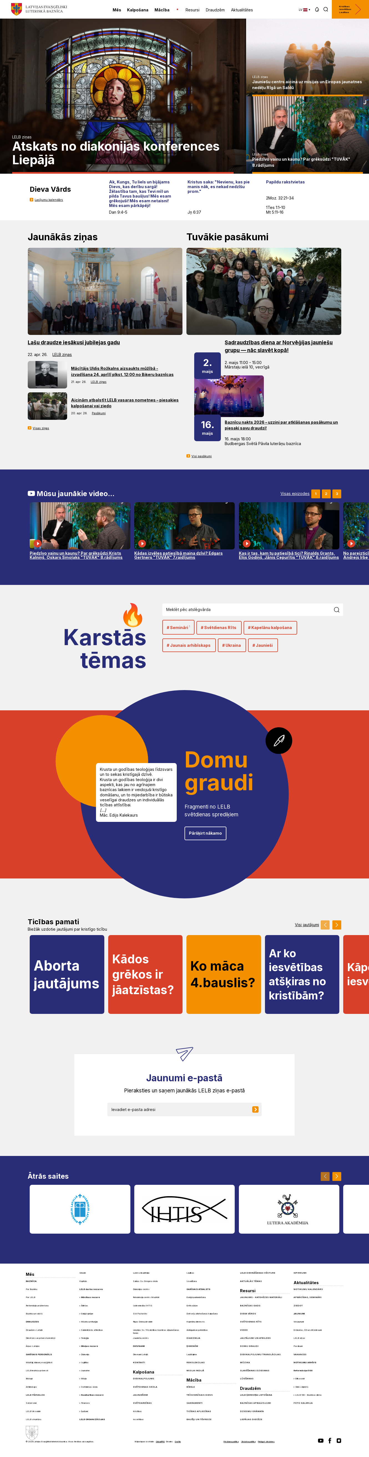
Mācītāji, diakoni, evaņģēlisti (39, 1362)
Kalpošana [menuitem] (137, 9)
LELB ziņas (22, 137)
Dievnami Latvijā (140, 1354)
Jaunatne (85, 1370)
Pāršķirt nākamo (205, 833)
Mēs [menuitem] (117, 9)
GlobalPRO (160, 1441)
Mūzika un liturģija (89, 1321)
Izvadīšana (191, 1281)
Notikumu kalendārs (308, 1289)
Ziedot (298, 1305)
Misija (84, 1378)
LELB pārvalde (35, 1394)
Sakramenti (194, 1403)
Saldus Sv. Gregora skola (145, 1281)
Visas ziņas (41, 428)
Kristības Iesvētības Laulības (350, 9)
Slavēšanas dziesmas (254, 1370)
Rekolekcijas (195, 1362)
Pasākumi (99, 413)
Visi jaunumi (299, 1321)
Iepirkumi (300, 1272)
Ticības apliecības (198, 1411)
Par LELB (30, 1297)
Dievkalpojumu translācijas (260, 1354)
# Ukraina (231, 645)
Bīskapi (29, 1378)
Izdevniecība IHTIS (142, 1305)
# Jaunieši (262, 645)
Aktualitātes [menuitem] (242, 9)
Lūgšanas (247, 1378)
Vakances (300, 1354)
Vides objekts (302, 1386)
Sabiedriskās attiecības (92, 1330)
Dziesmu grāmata (252, 1411)
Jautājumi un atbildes (255, 1338)
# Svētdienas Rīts (218, 627)
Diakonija (85, 1354)
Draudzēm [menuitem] (215, 9)
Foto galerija (303, 1403)
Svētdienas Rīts (251, 1321)
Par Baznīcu (31, 1289)
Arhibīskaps (31, 1386)
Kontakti (139, 1362)
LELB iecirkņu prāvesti (37, 1370)
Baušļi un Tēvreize (198, 1419)
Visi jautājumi (307, 925)
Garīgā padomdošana (196, 1297)
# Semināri (178, 627)
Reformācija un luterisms (37, 1305)
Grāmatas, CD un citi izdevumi (308, 1330)
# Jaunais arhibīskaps (189, 645)
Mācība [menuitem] (162, 9)
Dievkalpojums (143, 1378)
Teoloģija (85, 1338)
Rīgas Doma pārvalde (143, 1321)
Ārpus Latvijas (33, 1346)
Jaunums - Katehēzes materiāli (261, 1297)
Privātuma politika (231, 1441)
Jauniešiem (140, 1394)
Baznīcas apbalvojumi (255, 1403)
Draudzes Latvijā (34, 1330)
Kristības (137, 1411)
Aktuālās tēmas (251, 1281)
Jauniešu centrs (141, 1338)
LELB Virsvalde (33, 1411)
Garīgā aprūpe (87, 1313)
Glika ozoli (299, 1378)
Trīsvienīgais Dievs (199, 1394)
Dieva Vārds (248, 1313)
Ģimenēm (192, 1346)
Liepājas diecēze (251, 1419)
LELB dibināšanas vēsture (257, 1272)
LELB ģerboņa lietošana (256, 1394)
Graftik (178, 1441)
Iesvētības (138, 1419)
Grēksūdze (192, 1305)
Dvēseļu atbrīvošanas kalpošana (202, 1313)
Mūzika (245, 1362)
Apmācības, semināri (308, 1297)
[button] (317, 9)
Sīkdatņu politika (248, 1441)
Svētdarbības (142, 1403)
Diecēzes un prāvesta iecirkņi (40, 1338)
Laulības (190, 1272)
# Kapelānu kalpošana (270, 627)
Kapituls (83, 1281)
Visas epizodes (295, 494)
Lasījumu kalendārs (49, 200)
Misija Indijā (195, 1370)
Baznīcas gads (250, 1305)
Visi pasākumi (201, 456)
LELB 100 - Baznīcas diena (308, 1394)
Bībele (190, 1386)
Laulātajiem (191, 1354)
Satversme (31, 1403)
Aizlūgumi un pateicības (197, 1330)
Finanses (85, 1403)
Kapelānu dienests (195, 1321)
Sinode (82, 1272)
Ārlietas (84, 1305)
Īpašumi (84, 1411)
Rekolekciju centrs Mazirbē (146, 1297)
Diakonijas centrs (141, 1289)
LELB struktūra (33, 1419)
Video (244, 1330)
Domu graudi (249, 1346)
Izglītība (84, 1362)
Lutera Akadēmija (141, 1272)
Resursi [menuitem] (192, 9)
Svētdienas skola (89, 1387)
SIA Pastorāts (140, 1313)
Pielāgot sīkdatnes (266, 1441)
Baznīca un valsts (34, 1313)
